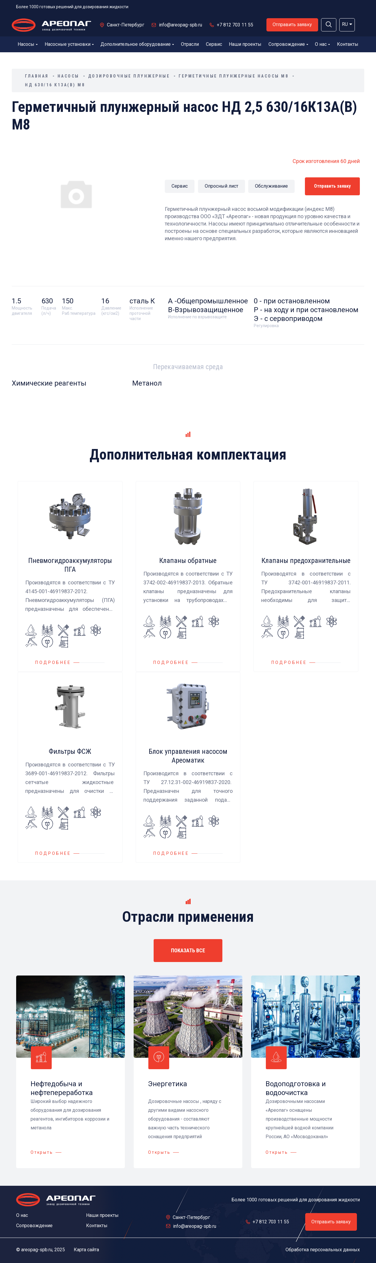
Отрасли (190, 44)
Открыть (42, 1152)
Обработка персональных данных (323, 1249)
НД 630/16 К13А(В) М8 (55, 85)
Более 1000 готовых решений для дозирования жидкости (72, 6)
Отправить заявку (292, 24)
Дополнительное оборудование (137, 44)
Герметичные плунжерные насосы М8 (233, 76)
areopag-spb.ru (36, 1249)
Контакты (347, 44)
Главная (37, 76)
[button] (328, 24)
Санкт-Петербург (125, 25)
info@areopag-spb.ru (180, 25)
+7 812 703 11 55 (235, 25)
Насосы (28, 44)
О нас (322, 44)
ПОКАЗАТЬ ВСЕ (188, 950)
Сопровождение (288, 44)
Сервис (214, 44)
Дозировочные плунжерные (129, 76)
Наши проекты (245, 44)
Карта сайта (86, 1249)
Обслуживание (271, 186)
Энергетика (167, 1084)
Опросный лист (221, 186)
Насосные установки (69, 44)
